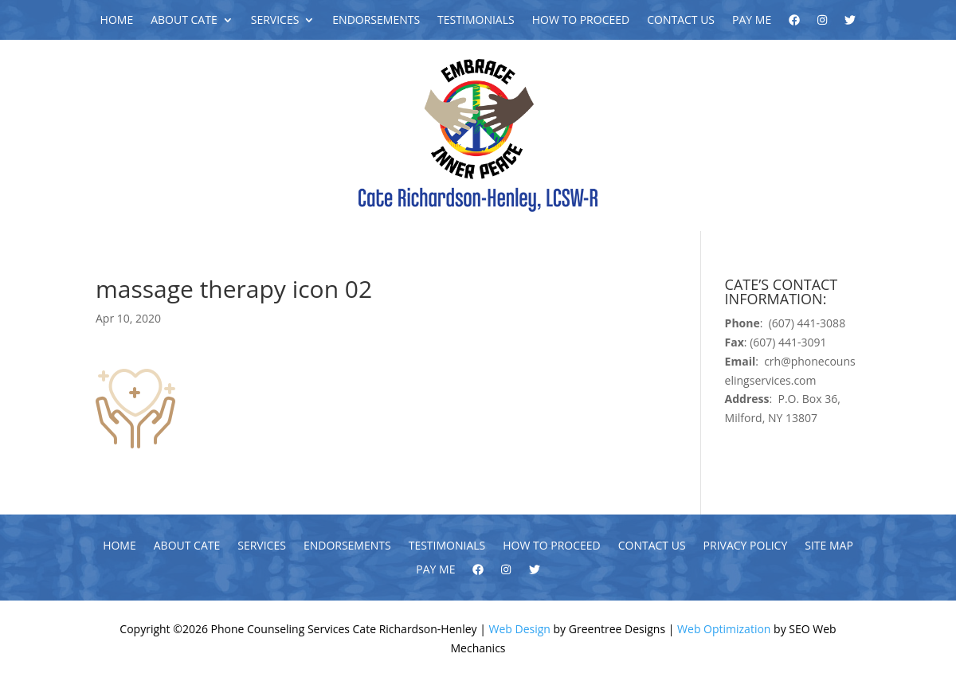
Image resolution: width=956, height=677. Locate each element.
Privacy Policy (745, 546)
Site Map (829, 546)
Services (275, 20)
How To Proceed (581, 20)
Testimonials (476, 20)
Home (117, 20)
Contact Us (681, 20)
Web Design (519, 628)
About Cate (184, 20)
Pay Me (751, 20)
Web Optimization (723, 628)
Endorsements (376, 20)
